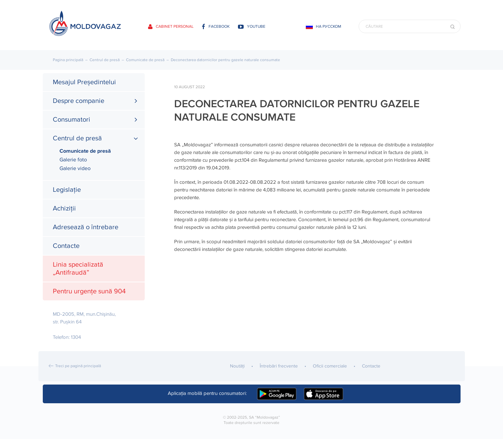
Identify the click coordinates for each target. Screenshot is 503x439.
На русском (328, 26)
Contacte (66, 246)
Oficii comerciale (330, 366)
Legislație (67, 190)
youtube (251, 26)
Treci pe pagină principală (78, 366)
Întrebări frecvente (279, 366)
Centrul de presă (105, 59)
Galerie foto (73, 159)
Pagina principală (68, 59)
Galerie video (75, 168)
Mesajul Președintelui (84, 82)
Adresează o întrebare (85, 227)
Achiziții (64, 208)
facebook (216, 26)
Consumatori (71, 120)
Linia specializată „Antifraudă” (78, 269)
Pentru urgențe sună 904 (89, 291)
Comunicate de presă (145, 59)
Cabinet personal (171, 26)
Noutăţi (237, 366)
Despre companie (78, 101)
